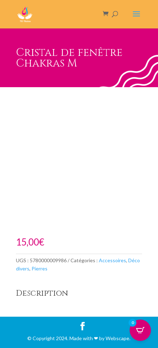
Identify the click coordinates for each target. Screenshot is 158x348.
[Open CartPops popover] (140, 330)
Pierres (39, 268)
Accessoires (112, 260)
